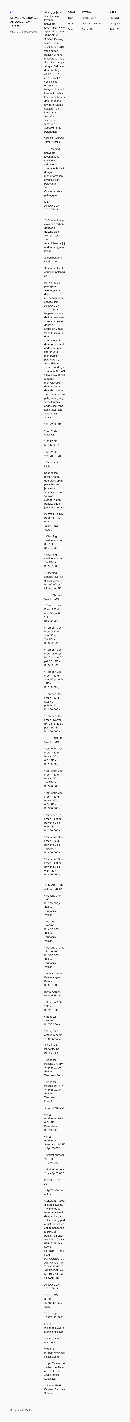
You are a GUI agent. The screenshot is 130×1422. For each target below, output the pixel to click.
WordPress (30, 1410)
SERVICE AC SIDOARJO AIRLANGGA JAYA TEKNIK (24, 21)
